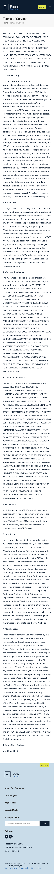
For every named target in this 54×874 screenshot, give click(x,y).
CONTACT (41, 7)
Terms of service (11, 868)
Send (44, 824)
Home (5, 23)
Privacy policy (24, 868)
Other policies (36, 868)
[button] (50, 7)
